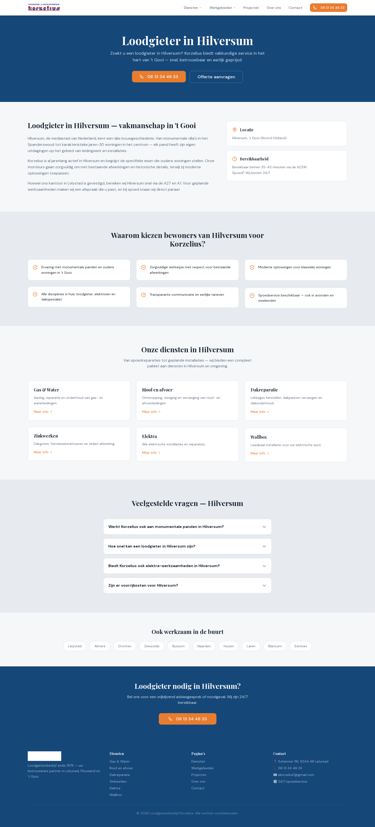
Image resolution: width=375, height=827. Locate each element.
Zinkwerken (118, 781)
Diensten (193, 7)
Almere (99, 646)
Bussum (178, 646)
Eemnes (301, 646)
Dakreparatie (120, 775)
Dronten (124, 646)
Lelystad (75, 646)
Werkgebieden (223, 7)
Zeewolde (152, 646)
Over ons (274, 7)
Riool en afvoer (121, 768)
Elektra (115, 788)
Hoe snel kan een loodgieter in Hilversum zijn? (187, 546)
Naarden (204, 646)
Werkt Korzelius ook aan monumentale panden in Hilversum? (187, 526)
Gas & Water (120, 761)
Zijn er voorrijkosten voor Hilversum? (187, 586)
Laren (251, 646)
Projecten (251, 7)
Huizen (229, 646)
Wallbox (116, 795)
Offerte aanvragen (216, 77)
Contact (295, 7)
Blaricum (275, 646)
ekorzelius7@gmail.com (296, 775)
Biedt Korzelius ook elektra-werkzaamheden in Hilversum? (187, 566)
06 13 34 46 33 (328, 7)
